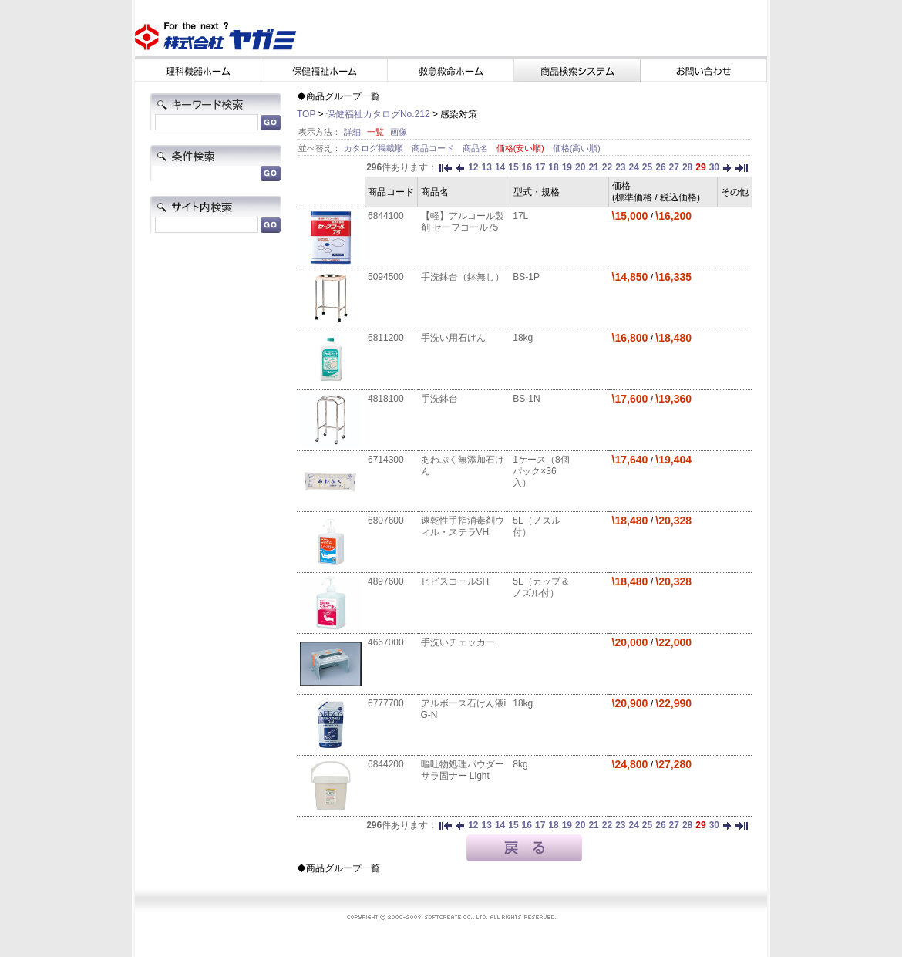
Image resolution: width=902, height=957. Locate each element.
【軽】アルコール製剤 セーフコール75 (462, 222)
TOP (306, 114)
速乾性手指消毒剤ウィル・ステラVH (462, 526)
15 (513, 167)
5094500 (386, 276)
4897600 (386, 581)
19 (567, 167)
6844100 (386, 216)
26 (660, 167)
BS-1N (526, 398)
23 (620, 167)
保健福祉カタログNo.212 (378, 114)
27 (674, 167)
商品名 (476, 148)
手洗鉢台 (439, 398)
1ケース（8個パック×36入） (541, 471)
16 (527, 167)
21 (593, 167)
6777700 (386, 703)
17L (520, 216)
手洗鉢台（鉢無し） (462, 276)
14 (500, 167)
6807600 (386, 520)
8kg (520, 764)
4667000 (386, 642)
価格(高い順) (577, 148)
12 (473, 167)
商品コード (434, 148)
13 (487, 167)
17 (540, 167)
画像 (398, 131)
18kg (523, 337)
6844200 (386, 764)
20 (580, 167)
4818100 (386, 398)
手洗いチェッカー (458, 642)
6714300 (386, 459)
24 (633, 167)
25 (647, 167)
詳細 (352, 131)
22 (607, 167)
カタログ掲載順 (375, 148)
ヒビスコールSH (455, 581)
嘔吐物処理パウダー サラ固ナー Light (462, 770)
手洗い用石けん (453, 337)
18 (553, 167)
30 (714, 167)
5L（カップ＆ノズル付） (541, 587)
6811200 (386, 337)
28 (687, 167)
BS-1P (526, 276)
